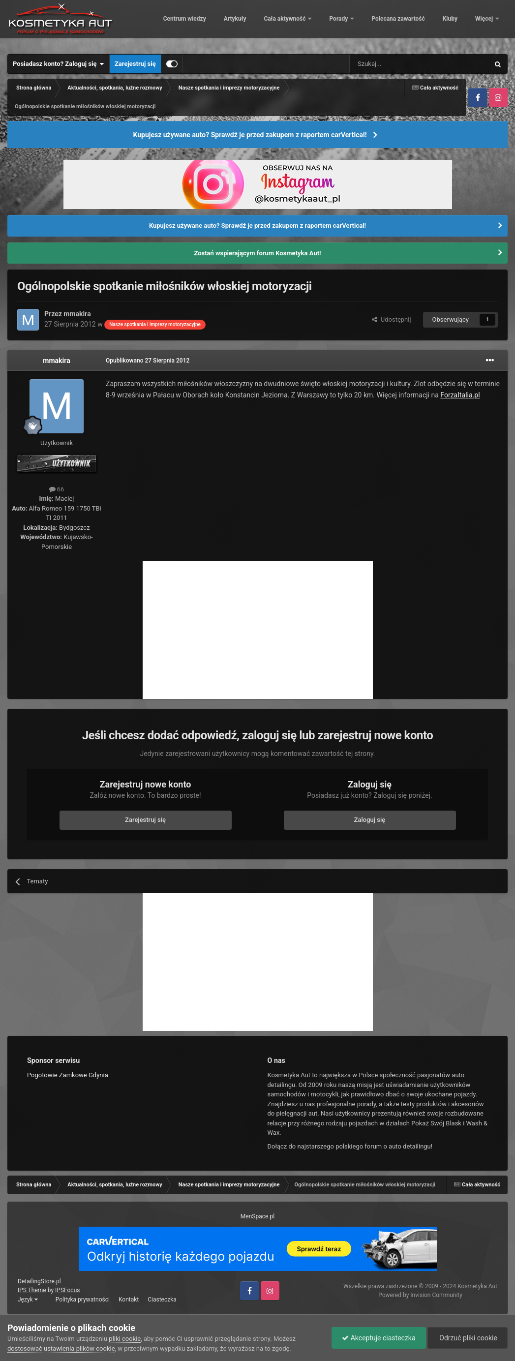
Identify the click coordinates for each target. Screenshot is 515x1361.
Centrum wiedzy (217, 24)
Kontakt (129, 1299)
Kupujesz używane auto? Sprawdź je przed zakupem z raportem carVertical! (249, 135)
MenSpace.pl (257, 1216)
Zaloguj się (370, 819)
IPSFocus (67, 1290)
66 (56, 489)
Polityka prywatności (83, 1299)
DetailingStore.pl (39, 1281)
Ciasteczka (162, 1299)
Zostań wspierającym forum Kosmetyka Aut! (257, 253)
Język (28, 1299)
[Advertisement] (258, 630)
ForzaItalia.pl (460, 395)
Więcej (484, 24)
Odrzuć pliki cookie (467, 1338)
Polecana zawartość (430, 24)
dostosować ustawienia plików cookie (61, 1348)
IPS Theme (32, 1290)
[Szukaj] (396, 64)
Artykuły (267, 24)
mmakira (77, 314)
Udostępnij (391, 319)
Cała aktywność (318, 24)
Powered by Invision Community (420, 1295)
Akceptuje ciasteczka (378, 1338)
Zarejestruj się (135, 63)
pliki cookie (125, 1338)
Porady (372, 24)
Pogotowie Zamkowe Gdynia (67, 1075)
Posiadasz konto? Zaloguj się (58, 64)
